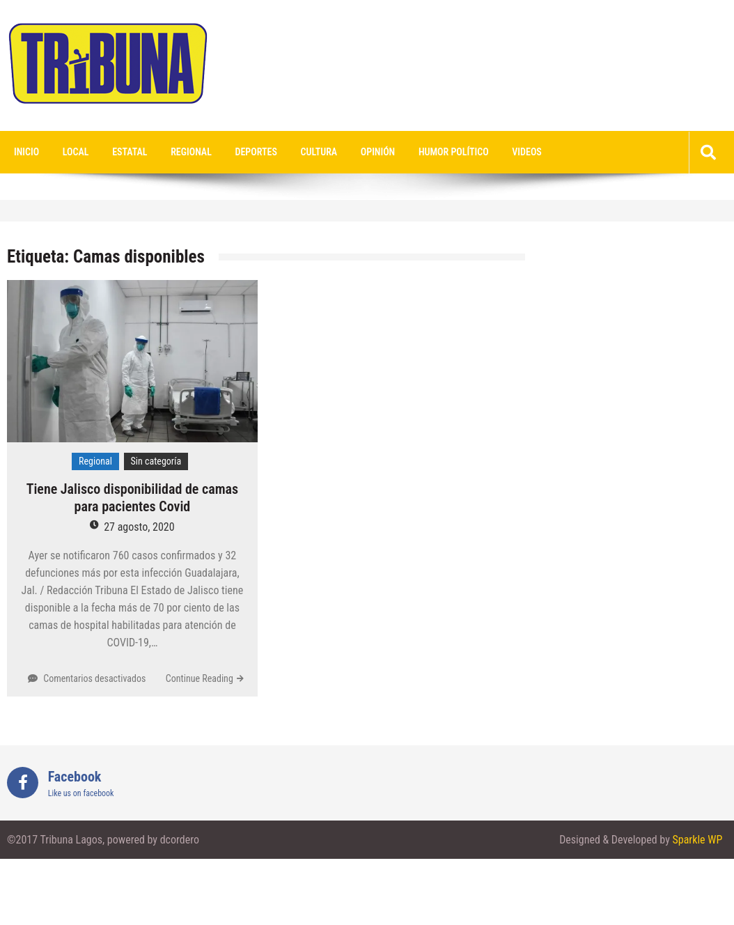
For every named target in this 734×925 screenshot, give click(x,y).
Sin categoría (156, 461)
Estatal (129, 151)
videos (527, 151)
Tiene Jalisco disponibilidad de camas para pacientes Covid (132, 498)
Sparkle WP (697, 839)
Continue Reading (199, 678)
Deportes (256, 151)
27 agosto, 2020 (139, 527)
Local (76, 151)
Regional (191, 151)
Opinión (378, 151)
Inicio (26, 151)
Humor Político (454, 151)
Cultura (319, 151)
